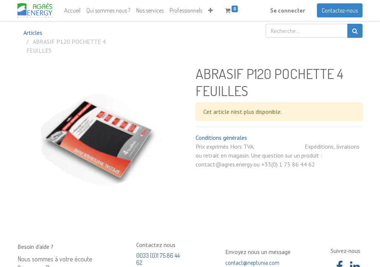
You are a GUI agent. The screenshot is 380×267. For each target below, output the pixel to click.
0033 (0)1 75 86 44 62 (158, 259)
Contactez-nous (340, 10)
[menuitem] (72, 10)
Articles (32, 32)
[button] (210, 10)
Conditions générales (221, 137)
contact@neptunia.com (252, 262)
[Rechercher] (355, 31)
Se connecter (287, 10)
